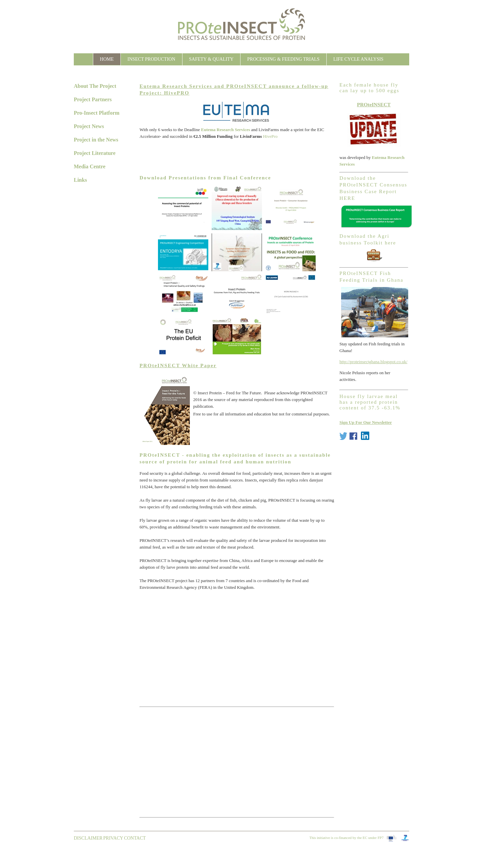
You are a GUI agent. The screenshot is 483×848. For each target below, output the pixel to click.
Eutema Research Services (225, 129)
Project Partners (93, 99)
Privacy (113, 838)
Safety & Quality (211, 59)
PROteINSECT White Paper (178, 365)
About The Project (95, 86)
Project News (89, 126)
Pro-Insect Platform (96, 113)
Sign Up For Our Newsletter (365, 422)
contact (135, 838)
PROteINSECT (374, 104)
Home (107, 59)
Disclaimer (88, 838)
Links (80, 180)
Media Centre (89, 166)
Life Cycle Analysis (358, 59)
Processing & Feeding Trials (283, 59)
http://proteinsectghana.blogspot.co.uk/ (373, 361)
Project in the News (96, 140)
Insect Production (151, 59)
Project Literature (94, 153)
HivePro (270, 136)
